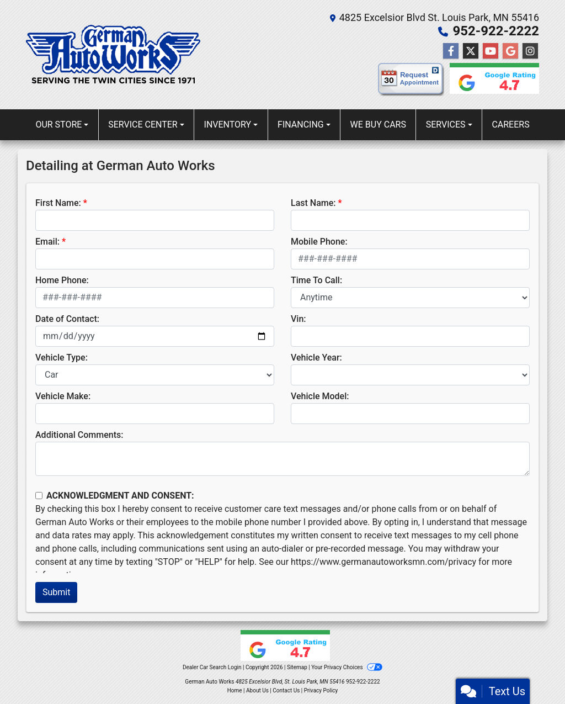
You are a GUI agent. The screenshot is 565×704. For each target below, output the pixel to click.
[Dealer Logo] (113, 54)
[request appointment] (411, 81)
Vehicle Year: (316, 357)
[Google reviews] (491, 81)
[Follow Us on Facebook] (451, 51)
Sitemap (297, 667)
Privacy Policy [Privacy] (321, 690)
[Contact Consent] (38, 495)
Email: (47, 241)
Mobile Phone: (319, 241)
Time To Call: (316, 280)
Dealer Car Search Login (212, 667)
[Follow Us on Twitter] (470, 51)
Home (234, 690)
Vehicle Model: (320, 396)
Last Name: (313, 203)
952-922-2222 (495, 31)
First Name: (58, 203)
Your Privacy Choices (346, 667)
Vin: (298, 319)
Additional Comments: (79, 435)
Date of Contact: (67, 319)
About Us (257, 690)
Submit (56, 592)
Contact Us (286, 690)
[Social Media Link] (530, 51)
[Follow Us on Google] (510, 51)
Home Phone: (62, 280)
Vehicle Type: (61, 357)
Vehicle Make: (62, 396)
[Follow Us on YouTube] (490, 51)
